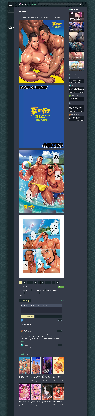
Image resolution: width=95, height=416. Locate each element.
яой (33, 290)
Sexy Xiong (25, 286)
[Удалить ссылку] (38, 305)
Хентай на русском (11, 9)
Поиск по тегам (11, 20)
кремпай (43, 293)
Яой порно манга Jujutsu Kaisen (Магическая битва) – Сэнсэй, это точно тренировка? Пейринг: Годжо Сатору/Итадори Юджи (76, 82)
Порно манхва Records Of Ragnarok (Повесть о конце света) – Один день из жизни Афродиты (76, 120)
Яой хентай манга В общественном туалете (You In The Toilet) (76, 92)
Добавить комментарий (27, 316)
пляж (21, 295)
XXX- (29, 4)
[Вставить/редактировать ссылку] (37, 305)
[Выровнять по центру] (28, 305)
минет (21, 293)
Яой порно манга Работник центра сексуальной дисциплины (76, 111)
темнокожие (51, 293)
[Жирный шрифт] (21, 305)
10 (53, 282)
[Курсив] (23, 305)
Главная (11, 4)
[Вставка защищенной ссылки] (40, 305)
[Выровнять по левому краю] (26, 305)
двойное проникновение (52, 290)
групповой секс (39, 290)
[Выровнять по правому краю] (30, 305)
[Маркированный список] (32, 305)
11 (57, 282)
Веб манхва (11, 15)
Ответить (23, 327)
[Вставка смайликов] (35, 305)
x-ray (58, 293)
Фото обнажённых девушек (11, 26)
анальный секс (26, 290)
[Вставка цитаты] (42, 305)
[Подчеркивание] (25, 305)
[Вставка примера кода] (43, 305)
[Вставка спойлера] (45, 305)
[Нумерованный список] (33, 305)
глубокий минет (29, 293)
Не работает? (60, 300)
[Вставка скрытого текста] (46, 305)
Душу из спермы (34, 16)
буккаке (37, 293)
